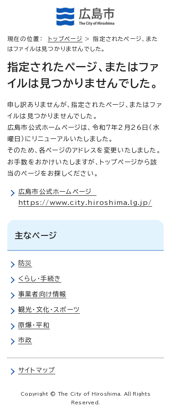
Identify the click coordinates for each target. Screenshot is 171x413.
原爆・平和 (34, 325)
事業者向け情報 (42, 294)
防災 (25, 263)
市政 (25, 340)
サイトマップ (36, 370)
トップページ (65, 39)
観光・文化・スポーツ (49, 309)
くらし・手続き (39, 278)
